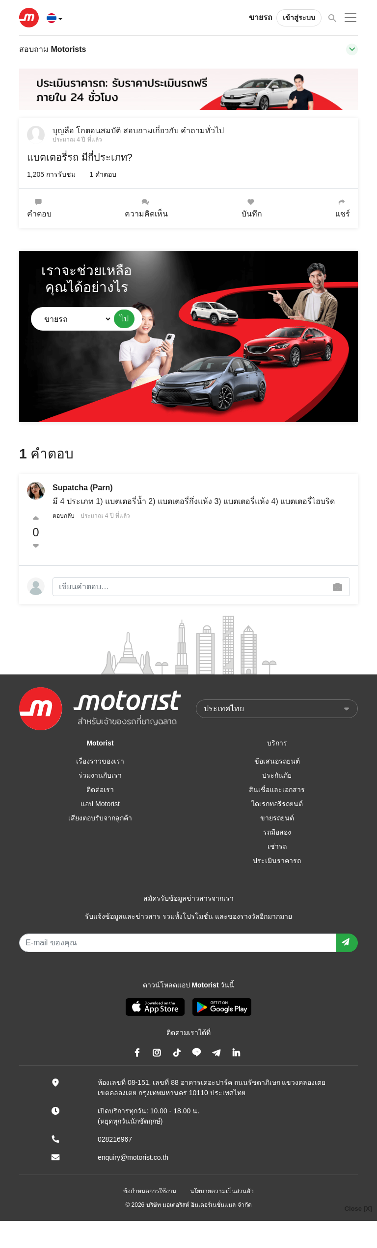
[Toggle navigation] (352, 49)
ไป (124, 318)
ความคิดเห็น (146, 208)
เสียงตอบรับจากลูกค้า (100, 818)
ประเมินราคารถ (277, 860)
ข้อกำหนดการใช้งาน (149, 1191)
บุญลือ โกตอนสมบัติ (87, 130)
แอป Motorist (100, 804)
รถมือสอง (277, 832)
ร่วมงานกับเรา (100, 775)
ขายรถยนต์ (277, 818)
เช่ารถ (277, 846)
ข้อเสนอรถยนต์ (277, 761)
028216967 (115, 1139)
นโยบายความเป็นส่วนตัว (222, 1191)
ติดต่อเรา (100, 789)
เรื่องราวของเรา (100, 761)
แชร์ (342, 208)
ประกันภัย (277, 775)
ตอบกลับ (64, 515)
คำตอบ (39, 208)
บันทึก (252, 208)
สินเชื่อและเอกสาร (277, 789)
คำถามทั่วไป (202, 130)
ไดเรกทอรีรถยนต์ (277, 804)
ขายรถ (260, 17)
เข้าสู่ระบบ (299, 18)
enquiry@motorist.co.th (133, 1157)
